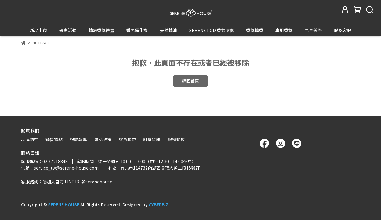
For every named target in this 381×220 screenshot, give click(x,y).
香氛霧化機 (137, 30)
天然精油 (168, 30)
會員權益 (127, 139)
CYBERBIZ (159, 204)
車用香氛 (283, 30)
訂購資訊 (151, 139)
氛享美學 (313, 30)
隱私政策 (102, 139)
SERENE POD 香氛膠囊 (211, 30)
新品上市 (38, 30)
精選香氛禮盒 (101, 30)
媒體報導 (78, 139)
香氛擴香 (254, 30)
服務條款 (176, 139)
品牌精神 (29, 139)
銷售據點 (54, 139)
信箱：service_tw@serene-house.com (60, 168)
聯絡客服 (342, 30)
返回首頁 (190, 70)
